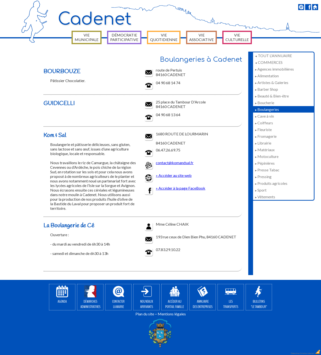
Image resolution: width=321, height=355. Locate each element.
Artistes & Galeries (271, 82)
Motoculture (267, 156)
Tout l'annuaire (273, 55)
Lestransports (230, 297)
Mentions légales (172, 314)
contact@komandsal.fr (175, 162)
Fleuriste (263, 129)
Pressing (263, 176)
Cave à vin (264, 116)
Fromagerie (266, 136)
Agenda (62, 294)
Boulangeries (267, 109)
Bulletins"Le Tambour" (259, 297)
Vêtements (265, 196)
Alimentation (267, 75)
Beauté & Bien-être (272, 96)
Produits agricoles (271, 183)
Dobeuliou (295, 353)
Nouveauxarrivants (146, 297)
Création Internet (310, 353)
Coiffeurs (264, 122)
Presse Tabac (267, 170)
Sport (260, 190)
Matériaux (265, 149)
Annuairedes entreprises (202, 297)
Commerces (269, 62)
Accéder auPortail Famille (174, 297)
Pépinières (265, 163)
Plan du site (144, 314)
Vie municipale (86, 37)
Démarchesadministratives (90, 297)
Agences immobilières (274, 69)
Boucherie (264, 102)
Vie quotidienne (163, 37)
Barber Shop (266, 89)
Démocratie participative (124, 37)
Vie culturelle (237, 37)
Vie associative (201, 37)
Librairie (263, 143)
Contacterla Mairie (118, 297)
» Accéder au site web (174, 175)
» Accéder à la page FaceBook (180, 188)
